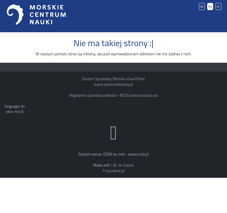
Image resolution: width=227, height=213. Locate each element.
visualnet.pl (115, 171)
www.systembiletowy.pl (113, 84)
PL (218, 6)
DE (202, 6)
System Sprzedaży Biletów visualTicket (113, 79)
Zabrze (128, 165)
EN (210, 6)
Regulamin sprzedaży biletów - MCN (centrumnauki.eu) (113, 95)
